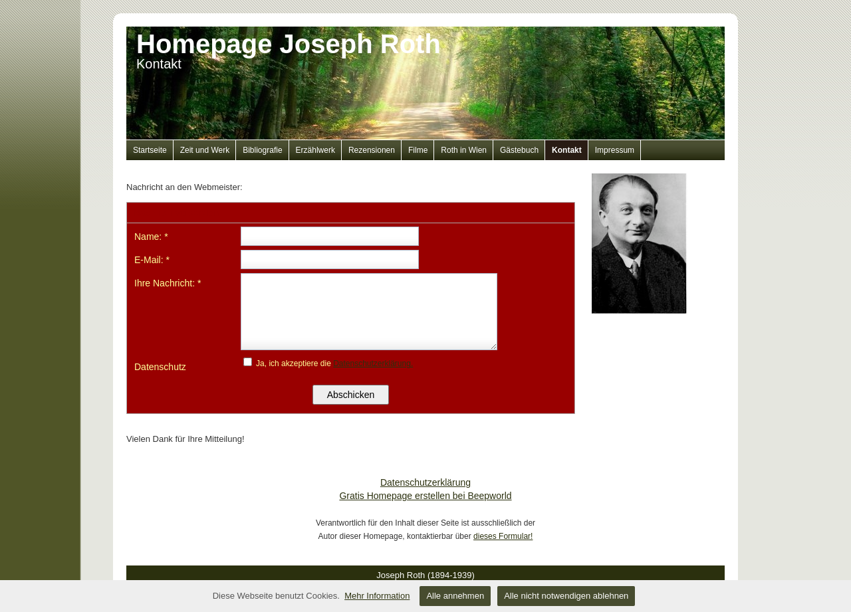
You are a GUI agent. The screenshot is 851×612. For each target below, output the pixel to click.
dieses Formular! (503, 536)
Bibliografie (262, 150)
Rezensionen (371, 150)
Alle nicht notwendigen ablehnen (566, 596)
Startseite (150, 150)
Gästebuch (519, 150)
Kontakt (567, 150)
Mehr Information (377, 596)
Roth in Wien (464, 150)
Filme (417, 150)
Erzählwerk (315, 150)
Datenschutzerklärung (425, 482)
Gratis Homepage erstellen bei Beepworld (425, 495)
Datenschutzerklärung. (373, 363)
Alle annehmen (455, 596)
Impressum (614, 150)
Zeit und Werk (204, 150)
